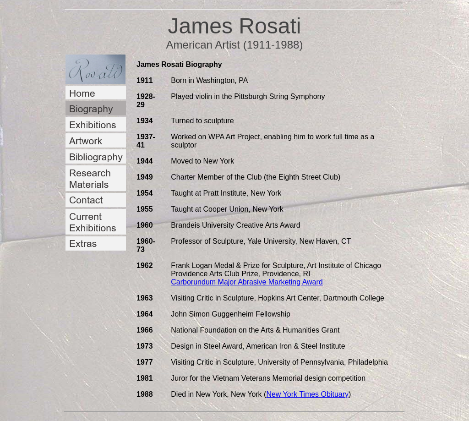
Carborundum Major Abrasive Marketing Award (246, 282)
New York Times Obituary (307, 394)
